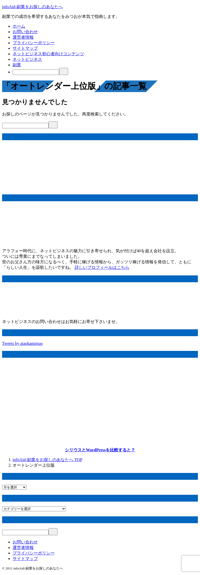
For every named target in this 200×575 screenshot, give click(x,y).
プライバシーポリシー (34, 43)
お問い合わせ (25, 31)
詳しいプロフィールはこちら (102, 267)
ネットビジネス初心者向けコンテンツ (48, 54)
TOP (47, 459)
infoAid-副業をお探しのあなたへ (32, 6)
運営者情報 (23, 37)
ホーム (19, 26)
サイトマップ (25, 48)
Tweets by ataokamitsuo (22, 343)
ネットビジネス (27, 59)
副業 (17, 65)
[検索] (36, 72)
